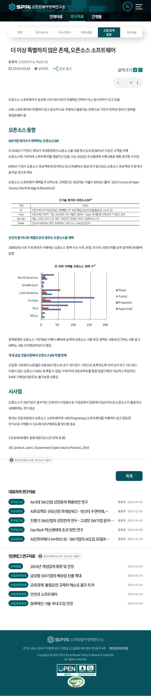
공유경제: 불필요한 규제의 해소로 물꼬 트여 (62, 585)
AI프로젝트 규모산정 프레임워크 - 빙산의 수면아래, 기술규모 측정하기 (67, 511)
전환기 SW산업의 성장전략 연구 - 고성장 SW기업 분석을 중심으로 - (71, 521)
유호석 (12, 61)
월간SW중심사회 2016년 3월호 (33, 460)
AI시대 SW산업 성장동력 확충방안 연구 (59, 502)
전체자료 (55, 16)
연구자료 (77, 16)
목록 (129, 476)
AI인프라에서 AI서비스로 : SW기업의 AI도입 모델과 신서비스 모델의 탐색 (68, 539)
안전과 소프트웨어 (43, 594)
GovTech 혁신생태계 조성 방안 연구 (56, 530)
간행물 (97, 16)
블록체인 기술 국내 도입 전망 (51, 603)
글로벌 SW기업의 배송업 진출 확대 (55, 576)
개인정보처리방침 (118, 648)
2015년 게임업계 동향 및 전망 (52, 566)
